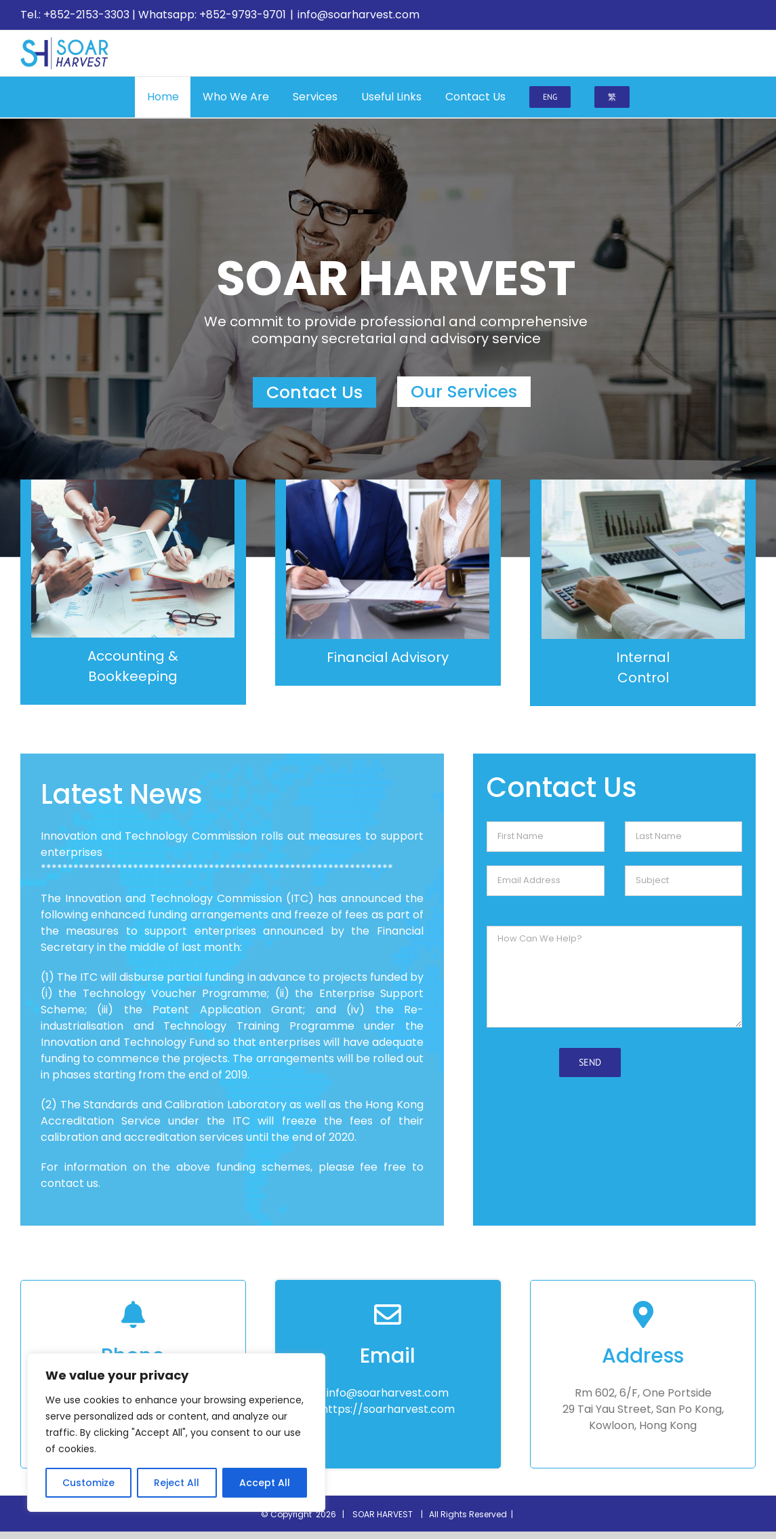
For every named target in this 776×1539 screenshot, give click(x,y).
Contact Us (314, 392)
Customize (88, 1482)
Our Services (464, 392)
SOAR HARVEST (384, 1514)
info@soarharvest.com (359, 14)
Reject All (176, 1482)
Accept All (264, 1482)
